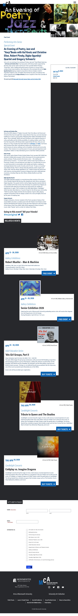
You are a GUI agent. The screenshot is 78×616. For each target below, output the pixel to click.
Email (10, 525)
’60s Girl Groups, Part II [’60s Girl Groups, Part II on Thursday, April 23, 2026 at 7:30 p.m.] (21, 360)
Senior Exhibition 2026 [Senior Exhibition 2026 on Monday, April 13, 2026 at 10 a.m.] (36, 313)
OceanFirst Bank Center (62, 603)
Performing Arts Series (16, 41)
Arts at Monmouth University (23, 598)
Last (50, 517)
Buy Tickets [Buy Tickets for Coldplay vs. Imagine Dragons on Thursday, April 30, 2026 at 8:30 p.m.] (45, 488)
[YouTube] (63, 592)
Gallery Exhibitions (33, 554)
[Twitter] (54, 592)
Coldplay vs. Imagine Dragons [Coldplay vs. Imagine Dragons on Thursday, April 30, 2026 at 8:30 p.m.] (25, 473)
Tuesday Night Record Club (36, 559)
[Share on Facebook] (23, 222)
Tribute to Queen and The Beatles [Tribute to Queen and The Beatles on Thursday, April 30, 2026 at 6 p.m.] (43, 419)
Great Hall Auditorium (45, 603)
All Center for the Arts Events (36, 534)
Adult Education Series (34, 549)
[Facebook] (58, 592)
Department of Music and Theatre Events (39, 551)
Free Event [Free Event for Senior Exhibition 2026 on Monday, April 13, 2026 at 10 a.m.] (61, 325)
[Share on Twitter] (19, 222)
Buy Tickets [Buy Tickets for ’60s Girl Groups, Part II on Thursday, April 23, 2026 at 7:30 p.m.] (45, 380)
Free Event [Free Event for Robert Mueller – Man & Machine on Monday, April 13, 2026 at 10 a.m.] (45, 280)
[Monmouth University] (22, 585)
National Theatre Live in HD (36, 544)
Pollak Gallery (59, 605)
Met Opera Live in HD (34, 541)
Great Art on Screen (34, 546)
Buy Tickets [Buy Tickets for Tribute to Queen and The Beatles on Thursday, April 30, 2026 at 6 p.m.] (60, 434)
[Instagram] (49, 592)
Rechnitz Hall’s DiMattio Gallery (42, 605)
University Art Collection (57, 598)
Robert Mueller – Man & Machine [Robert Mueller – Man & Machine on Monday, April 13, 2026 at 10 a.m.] (27, 268)
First (27, 517)
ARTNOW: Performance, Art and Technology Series (42, 564)
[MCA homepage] (9, 3)
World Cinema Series (34, 556)
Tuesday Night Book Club (35, 561)
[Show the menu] (75, 3)
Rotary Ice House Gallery (22, 605)
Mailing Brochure (33, 536)
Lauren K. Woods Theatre (28, 603)
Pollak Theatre (57, 77)
